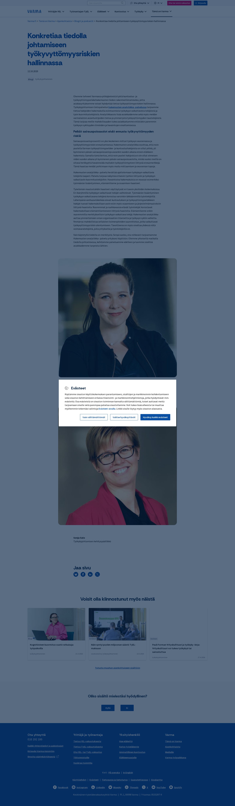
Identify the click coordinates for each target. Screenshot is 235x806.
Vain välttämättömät (94, 417)
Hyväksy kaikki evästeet (155, 417)
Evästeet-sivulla (107, 408)
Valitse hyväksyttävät (124, 417)
